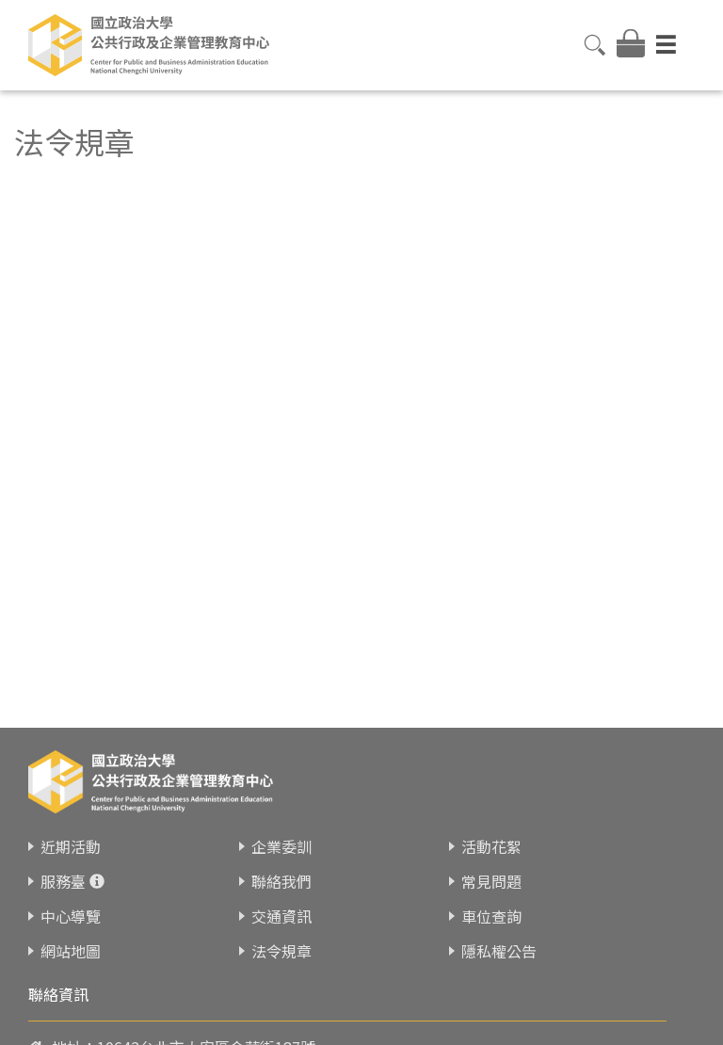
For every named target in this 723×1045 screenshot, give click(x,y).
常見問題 (491, 869)
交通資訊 (281, 903)
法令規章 (281, 938)
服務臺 (63, 869)
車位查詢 (491, 903)
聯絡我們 (281, 869)
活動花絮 (491, 834)
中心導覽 (70, 903)
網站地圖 (70, 938)
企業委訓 (281, 834)
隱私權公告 (499, 938)
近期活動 (70, 834)
